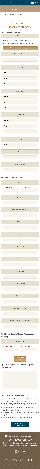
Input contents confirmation (20, 424)
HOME (4, 15)
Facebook (21, 451)
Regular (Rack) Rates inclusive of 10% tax (17, 41)
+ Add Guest (20, 358)
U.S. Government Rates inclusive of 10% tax (18, 44)
